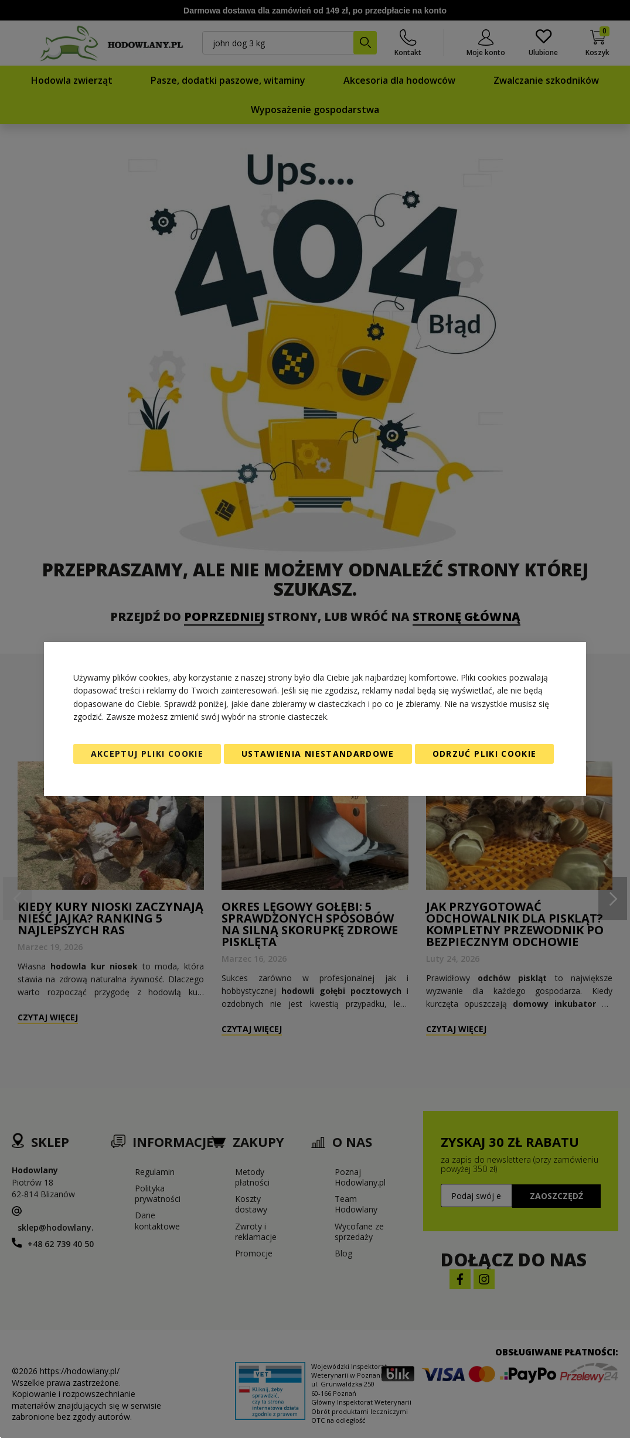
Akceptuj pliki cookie (147, 753)
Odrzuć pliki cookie (485, 753)
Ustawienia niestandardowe (317, 753)
